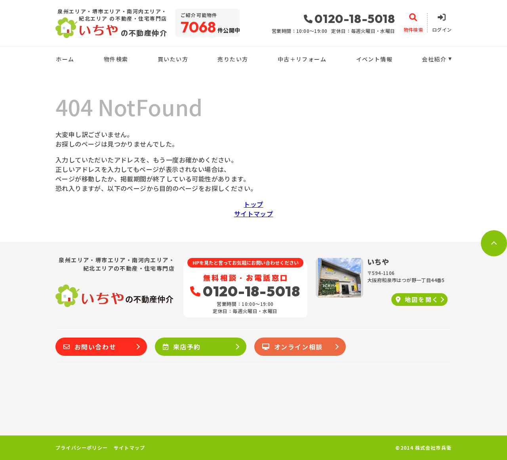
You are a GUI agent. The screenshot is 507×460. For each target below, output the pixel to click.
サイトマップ (253, 213)
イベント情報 (374, 59)
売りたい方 (232, 59)
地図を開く (417, 299)
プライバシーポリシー (81, 447)
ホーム (65, 59)
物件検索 (116, 59)
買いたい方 (173, 59)
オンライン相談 (292, 346)
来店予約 (182, 346)
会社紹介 (434, 59)
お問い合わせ (89, 346)
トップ (253, 204)
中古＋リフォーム (302, 59)
